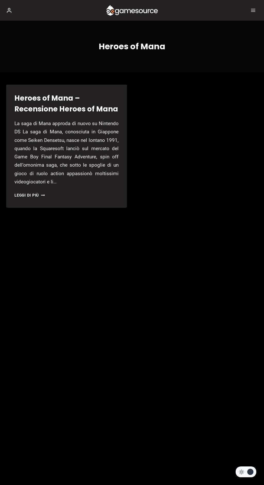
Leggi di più (29, 195)
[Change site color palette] (246, 471)
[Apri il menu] (253, 10)
